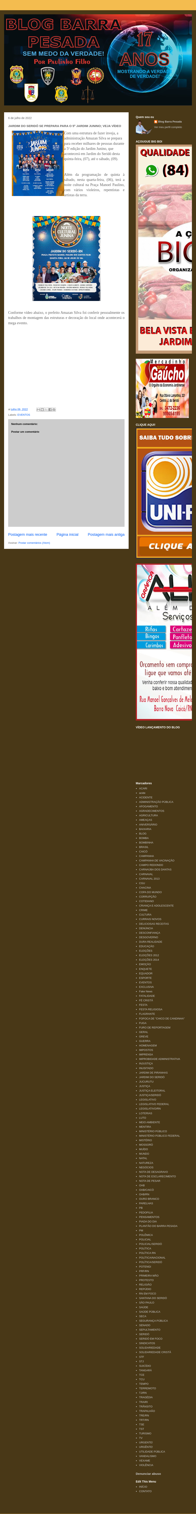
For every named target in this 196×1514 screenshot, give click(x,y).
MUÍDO (143, 1149)
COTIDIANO (146, 901)
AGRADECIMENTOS (151, 810)
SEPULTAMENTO (149, 1329)
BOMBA (144, 838)
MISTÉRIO (145, 1140)
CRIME (143, 910)
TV (141, 1437)
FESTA (143, 1004)
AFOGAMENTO (148, 806)
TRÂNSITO (146, 1406)
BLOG (142, 833)
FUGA (142, 1023)
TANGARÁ (145, 1370)
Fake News (145, 991)
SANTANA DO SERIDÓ (153, 1298)
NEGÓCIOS (146, 1167)
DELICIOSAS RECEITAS (154, 923)
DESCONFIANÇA (149, 932)
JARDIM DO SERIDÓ (152, 1077)
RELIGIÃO (145, 1284)
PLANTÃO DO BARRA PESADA (158, 1226)
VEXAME (144, 1460)
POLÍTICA (145, 1248)
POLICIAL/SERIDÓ (150, 1244)
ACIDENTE (146, 797)
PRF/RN (144, 1271)
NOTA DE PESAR (149, 1180)
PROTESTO (146, 1280)
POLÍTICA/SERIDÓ (150, 1262)
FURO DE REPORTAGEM (154, 1027)
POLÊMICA (146, 1235)
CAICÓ (143, 851)
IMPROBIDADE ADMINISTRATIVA (159, 1059)
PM (141, 1230)
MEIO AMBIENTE (149, 1122)
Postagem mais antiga (106, 535)
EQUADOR (146, 973)
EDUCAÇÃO (146, 946)
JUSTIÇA (144, 1086)
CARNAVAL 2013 (149, 878)
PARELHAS (146, 1203)
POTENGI (145, 1266)
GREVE (143, 1036)
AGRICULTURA (148, 815)
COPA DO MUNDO (150, 892)
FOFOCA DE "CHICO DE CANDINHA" (162, 1018)
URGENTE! (146, 1442)
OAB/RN (144, 1194)
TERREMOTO (147, 1388)
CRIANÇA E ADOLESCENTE (156, 905)
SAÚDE (143, 1307)
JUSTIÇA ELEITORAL (152, 1090)
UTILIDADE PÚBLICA (152, 1451)
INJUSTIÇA (146, 1063)
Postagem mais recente (27, 535)
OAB (142, 1185)
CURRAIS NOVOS (150, 919)
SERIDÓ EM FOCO (150, 1338)
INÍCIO (143, 1486)
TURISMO (145, 1433)
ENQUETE (145, 968)
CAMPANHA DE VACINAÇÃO (156, 860)
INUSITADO (146, 1068)
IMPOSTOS (146, 1050)
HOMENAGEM (148, 1045)
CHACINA (145, 887)
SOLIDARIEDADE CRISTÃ (155, 1352)
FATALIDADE (147, 995)
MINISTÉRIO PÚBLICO (153, 1131)
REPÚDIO (145, 1289)
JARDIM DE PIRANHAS (153, 1072)
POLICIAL (145, 1239)
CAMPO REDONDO (151, 865)
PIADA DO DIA (148, 1221)
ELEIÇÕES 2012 (149, 955)
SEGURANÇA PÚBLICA (153, 1320)
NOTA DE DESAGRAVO (153, 1171)
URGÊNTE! (146, 1446)
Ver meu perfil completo (168, 127)
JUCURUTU (146, 1081)
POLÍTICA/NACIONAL (152, 1257)
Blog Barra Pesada (29, 22)
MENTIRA (145, 1126)
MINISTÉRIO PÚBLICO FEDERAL (159, 1135)
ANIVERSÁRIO (148, 824)
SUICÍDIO (145, 1365)
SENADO (144, 1325)
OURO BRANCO (149, 1198)
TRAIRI (143, 1402)
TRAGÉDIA (146, 1397)
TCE (141, 1374)
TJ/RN (143, 1392)
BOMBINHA (146, 842)
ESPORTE (145, 977)
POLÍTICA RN (147, 1252)
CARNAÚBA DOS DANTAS (155, 869)
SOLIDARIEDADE (149, 1347)
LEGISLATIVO (147, 1099)
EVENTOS (24, 414)
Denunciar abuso (148, 1473)
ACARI (143, 788)
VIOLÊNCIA (146, 1465)
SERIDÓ (144, 1334)
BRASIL (143, 847)
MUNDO (144, 1153)
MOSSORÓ (146, 1144)
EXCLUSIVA (146, 986)
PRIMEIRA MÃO (148, 1275)
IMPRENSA (146, 1054)
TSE (141, 1424)
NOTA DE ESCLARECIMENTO (157, 1176)
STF (141, 1356)
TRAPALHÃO (147, 1411)
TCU (142, 1379)
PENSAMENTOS (149, 1217)
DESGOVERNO (148, 937)
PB (141, 1207)
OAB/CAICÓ (146, 1189)
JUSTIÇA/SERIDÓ (150, 1095)
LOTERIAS (145, 1113)
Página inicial (67, 535)
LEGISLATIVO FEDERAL (154, 1104)
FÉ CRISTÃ (146, 1000)
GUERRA (144, 1041)
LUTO (142, 1117)
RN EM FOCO (147, 1293)
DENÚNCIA (146, 928)
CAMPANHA (146, 856)
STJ (141, 1361)
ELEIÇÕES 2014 (149, 959)
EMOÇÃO (145, 964)
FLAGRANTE (147, 1013)
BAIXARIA (145, 829)
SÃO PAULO (146, 1302)
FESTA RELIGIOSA (150, 1009)
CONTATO (145, 1491)
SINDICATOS (147, 1343)
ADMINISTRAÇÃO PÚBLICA (156, 801)
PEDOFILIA (146, 1212)
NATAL (143, 1158)
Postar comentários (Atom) (34, 542)
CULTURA (145, 914)
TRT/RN (144, 1420)
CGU (142, 883)
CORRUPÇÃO (147, 896)
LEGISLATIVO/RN (150, 1108)
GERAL (143, 1032)
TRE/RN (144, 1415)
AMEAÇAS (145, 819)
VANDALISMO (147, 1456)
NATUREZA (146, 1162)
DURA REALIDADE (150, 941)
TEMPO (143, 1383)
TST (141, 1428)
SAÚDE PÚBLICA (149, 1311)
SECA (142, 1316)
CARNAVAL (146, 874)
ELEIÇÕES (145, 950)
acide (142, 792)
